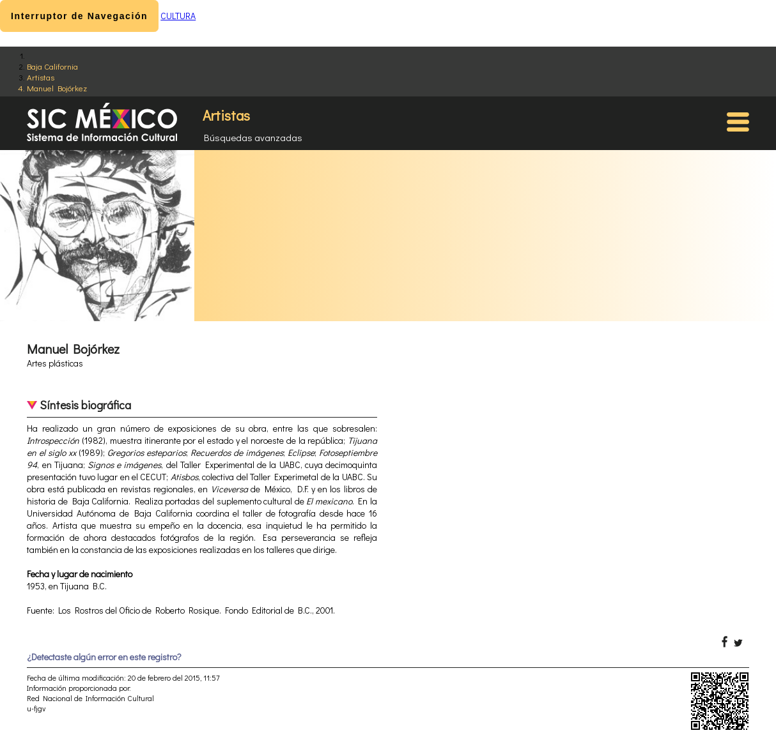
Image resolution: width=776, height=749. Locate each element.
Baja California (52, 66)
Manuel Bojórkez (57, 87)
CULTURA (178, 16)
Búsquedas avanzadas (253, 137)
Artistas (40, 77)
